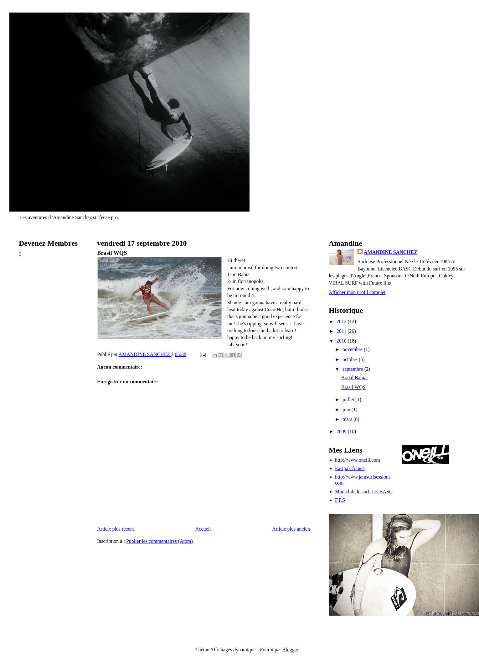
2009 (342, 431)
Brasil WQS (353, 387)
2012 (342, 321)
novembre (353, 349)
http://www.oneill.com (357, 460)
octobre (351, 359)
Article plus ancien (291, 529)
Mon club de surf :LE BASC (364, 491)
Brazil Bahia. (354, 377)
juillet (349, 399)
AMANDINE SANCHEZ (390, 252)
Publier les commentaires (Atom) (159, 541)
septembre (353, 369)
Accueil (203, 529)
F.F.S (340, 500)
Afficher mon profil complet (357, 292)
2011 (342, 331)
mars (348, 419)
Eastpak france (350, 468)
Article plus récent (115, 529)
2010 (342, 340)
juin (347, 409)
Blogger (290, 649)
